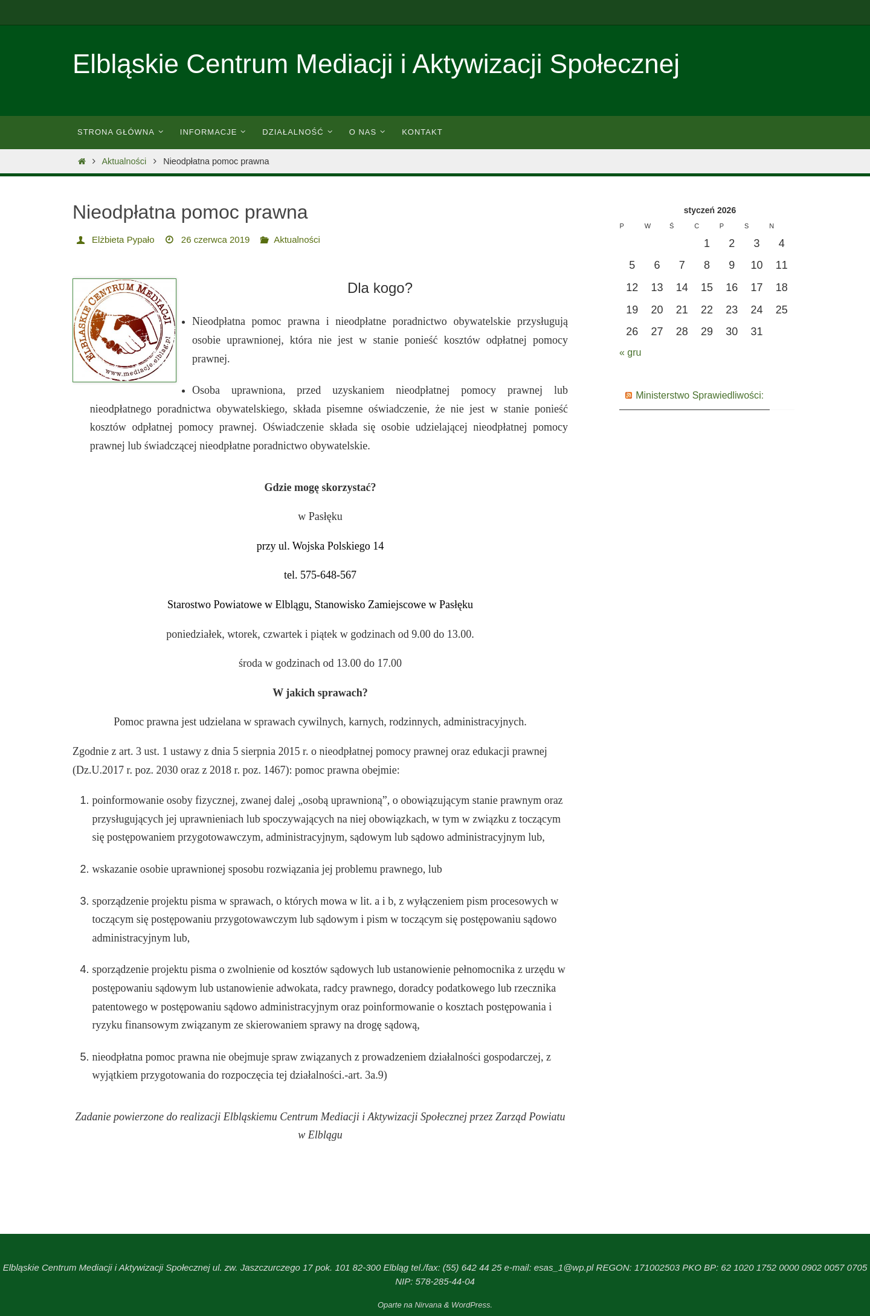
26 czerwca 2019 (222, 239)
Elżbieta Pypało (125, 239)
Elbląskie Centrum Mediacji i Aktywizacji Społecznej (376, 64)
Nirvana (428, 1304)
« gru (631, 352)
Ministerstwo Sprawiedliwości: (707, 395)
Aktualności (124, 161)
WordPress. (471, 1304)
